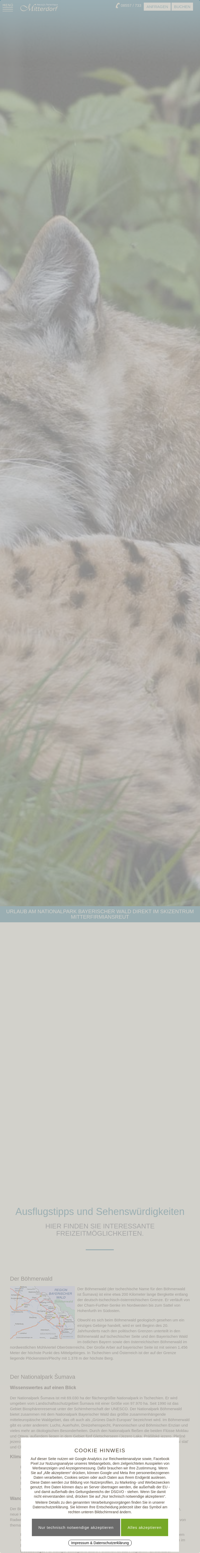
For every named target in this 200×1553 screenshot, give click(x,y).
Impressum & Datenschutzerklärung (100, 1543)
